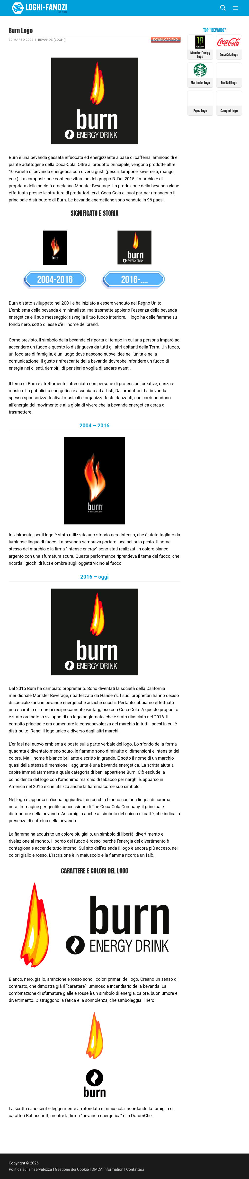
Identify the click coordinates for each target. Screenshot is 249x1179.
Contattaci (135, 1169)
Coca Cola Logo (229, 54)
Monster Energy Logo (200, 55)
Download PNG (165, 39)
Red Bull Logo (229, 83)
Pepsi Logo (200, 110)
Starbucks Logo (200, 83)
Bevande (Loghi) (52, 40)
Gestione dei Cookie (72, 1169)
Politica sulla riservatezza (30, 1169)
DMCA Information (107, 1169)
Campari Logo (229, 110)
